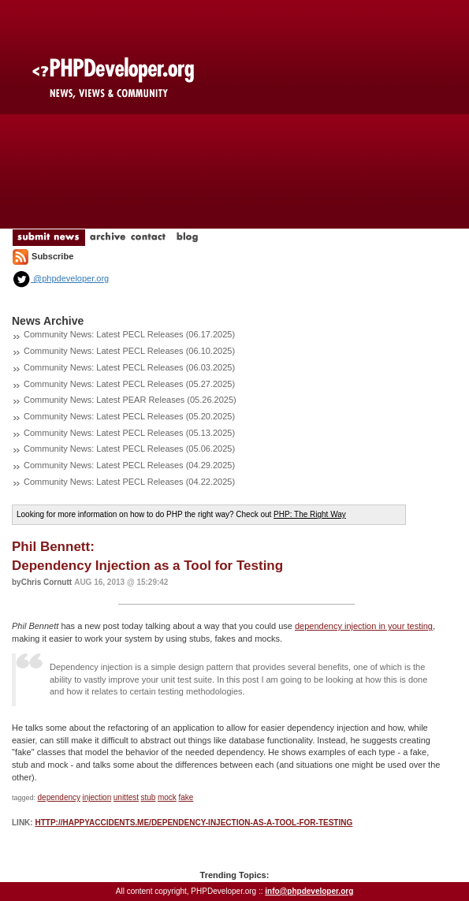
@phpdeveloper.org (60, 278)
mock (167, 797)
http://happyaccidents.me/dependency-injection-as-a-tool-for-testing (193, 822)
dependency (59, 797)
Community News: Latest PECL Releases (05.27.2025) (129, 384)
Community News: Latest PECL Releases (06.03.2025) (129, 367)
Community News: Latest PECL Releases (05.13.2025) (129, 432)
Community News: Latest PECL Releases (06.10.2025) (129, 351)
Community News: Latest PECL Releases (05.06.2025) (129, 448)
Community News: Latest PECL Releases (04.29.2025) (129, 465)
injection (97, 797)
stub (148, 797)
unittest (126, 797)
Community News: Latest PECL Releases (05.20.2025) (129, 416)
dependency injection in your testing (364, 626)
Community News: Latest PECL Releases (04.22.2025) (129, 481)
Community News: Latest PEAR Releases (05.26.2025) (130, 399)
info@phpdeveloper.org (309, 891)
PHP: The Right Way (310, 514)
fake (185, 797)
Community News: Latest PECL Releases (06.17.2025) (129, 334)
